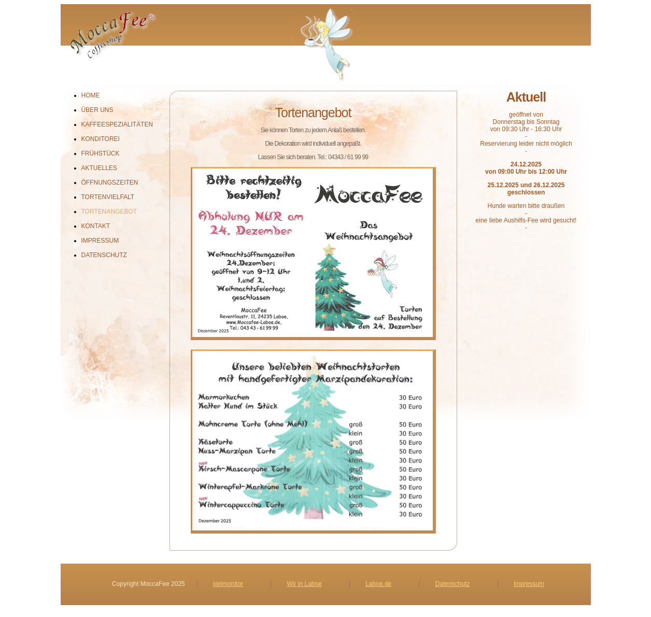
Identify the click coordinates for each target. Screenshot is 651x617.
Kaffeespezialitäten (117, 124)
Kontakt (95, 226)
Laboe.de (378, 583)
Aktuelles (99, 168)
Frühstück (100, 153)
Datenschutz (104, 255)
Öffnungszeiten (109, 182)
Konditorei (100, 139)
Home (90, 95)
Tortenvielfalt (108, 197)
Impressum (100, 240)
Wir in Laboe (304, 583)
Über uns (97, 110)
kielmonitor (228, 583)
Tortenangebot (109, 211)
